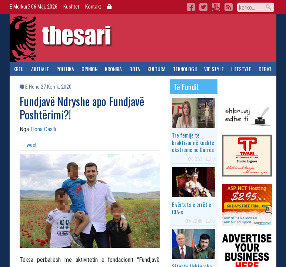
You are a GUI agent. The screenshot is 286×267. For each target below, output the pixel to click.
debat (265, 69)
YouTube (216, 7)
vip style (214, 69)
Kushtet (71, 7)
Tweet (30, 145)
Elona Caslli (43, 129)
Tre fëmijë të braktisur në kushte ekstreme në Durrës (193, 142)
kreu (18, 69)
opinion (89, 69)
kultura (156, 69)
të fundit (186, 86)
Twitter (203, 7)
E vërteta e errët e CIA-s (191, 208)
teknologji (185, 69)
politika (65, 69)
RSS (229, 7)
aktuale (40, 69)
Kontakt (93, 7)
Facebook (191, 7)
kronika (113, 69)
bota (134, 69)
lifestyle (241, 69)
